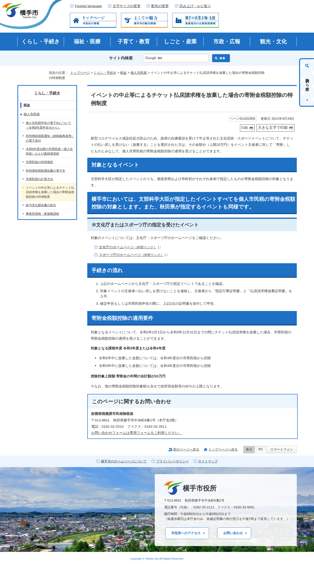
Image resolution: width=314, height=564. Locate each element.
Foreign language (88, 6)
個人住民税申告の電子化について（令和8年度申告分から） (48, 125)
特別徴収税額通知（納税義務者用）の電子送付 (50, 138)
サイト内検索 (121, 58)
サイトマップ (208, 461)
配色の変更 (160, 6)
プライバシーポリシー (172, 461)
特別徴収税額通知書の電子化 (45, 170)
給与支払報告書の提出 (41, 205)
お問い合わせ (233, 533)
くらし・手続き (40, 41)
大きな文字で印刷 (273, 128)
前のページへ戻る (186, 449)
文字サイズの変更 (127, 6)
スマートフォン (281, 449)
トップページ (80, 73)
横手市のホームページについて (124, 461)
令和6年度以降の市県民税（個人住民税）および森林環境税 (49, 151)
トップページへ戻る (223, 449)
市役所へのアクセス (186, 533)
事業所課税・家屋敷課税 (42, 213)
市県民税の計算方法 (39, 179)
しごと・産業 (180, 41)
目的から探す (307, 82)
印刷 (244, 128)
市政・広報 (226, 41)
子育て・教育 (134, 41)
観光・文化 (273, 41)
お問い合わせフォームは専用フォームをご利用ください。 (136, 433)
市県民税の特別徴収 (39, 162)
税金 (123, 73)
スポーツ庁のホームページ (133, 255)
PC (260, 449)
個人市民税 (139, 73)
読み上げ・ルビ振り (195, 6)
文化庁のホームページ (130, 247)
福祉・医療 (87, 41)
